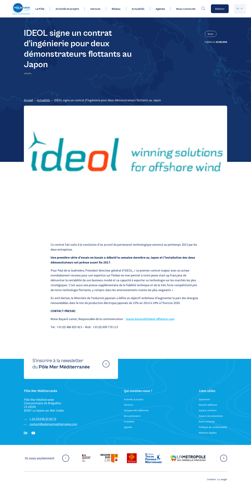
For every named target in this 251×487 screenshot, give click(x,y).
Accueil (28, 100)
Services (95, 8)
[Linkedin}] (25, 433)
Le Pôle (40, 8)
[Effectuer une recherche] (203, 8)
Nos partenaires (132, 416)
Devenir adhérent (208, 404)
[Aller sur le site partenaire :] (86, 458)
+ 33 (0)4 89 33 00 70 (42, 419)
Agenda (160, 8)
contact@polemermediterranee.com (53, 424)
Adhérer (220, 8)
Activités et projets (67, 8)
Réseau (116, 8)
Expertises (204, 399)
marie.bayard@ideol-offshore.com (150, 319)
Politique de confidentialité (213, 427)
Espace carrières (208, 410)
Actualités (138, 8)
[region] (125, 100)
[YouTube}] (33, 433)
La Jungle (222, 479)
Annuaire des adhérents (136, 410)
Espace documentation (211, 416)
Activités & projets (133, 399)
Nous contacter (186, 8)
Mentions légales (208, 432)
